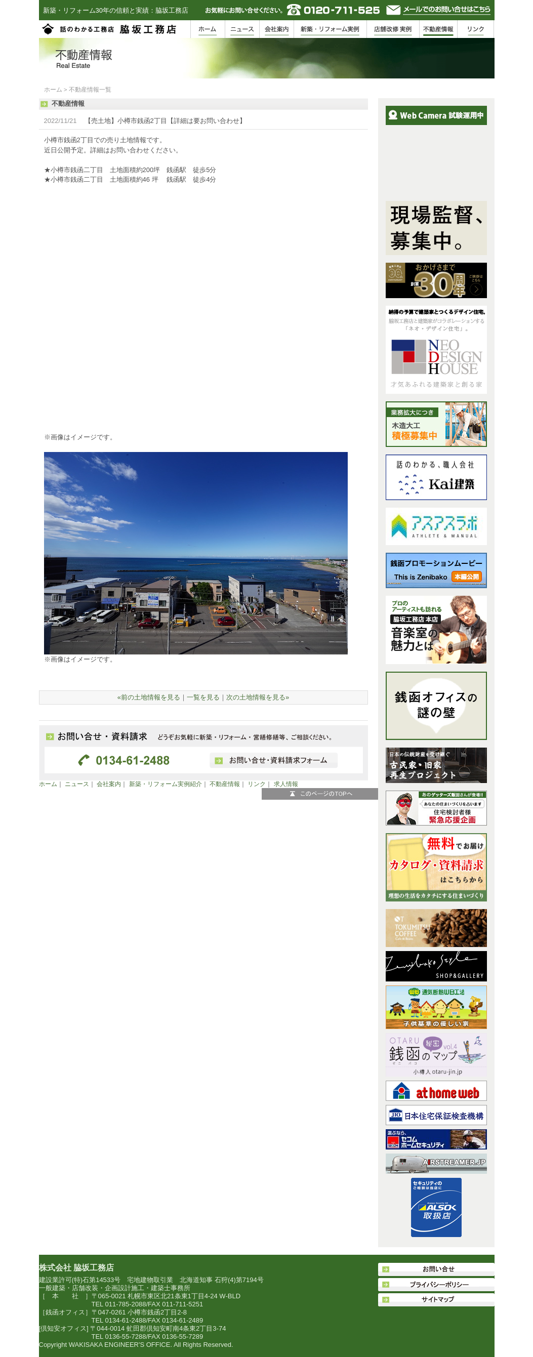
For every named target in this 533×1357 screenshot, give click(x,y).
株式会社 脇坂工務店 (76, 1267)
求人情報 (286, 784)
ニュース (77, 784)
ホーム (53, 89)
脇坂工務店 (110, 29)
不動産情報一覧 (90, 89)
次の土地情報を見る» (257, 697)
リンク (257, 784)
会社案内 (109, 784)
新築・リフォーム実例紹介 (165, 784)
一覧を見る (203, 697)
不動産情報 (225, 784)
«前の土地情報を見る (148, 697)
